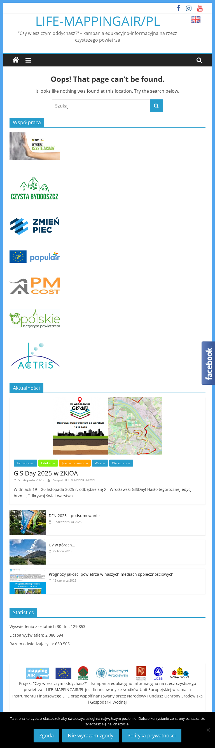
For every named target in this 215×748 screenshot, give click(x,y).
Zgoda (46, 735)
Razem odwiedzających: (32, 643)
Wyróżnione (121, 463)
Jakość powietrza (75, 463)
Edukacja (48, 463)
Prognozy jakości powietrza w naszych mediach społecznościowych (111, 574)
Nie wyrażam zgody (90, 735)
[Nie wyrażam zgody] (208, 730)
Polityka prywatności (151, 735)
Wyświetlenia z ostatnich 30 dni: (40, 626)
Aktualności (25, 463)
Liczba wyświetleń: (27, 635)
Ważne (100, 463)
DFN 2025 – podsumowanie (74, 515)
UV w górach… (62, 545)
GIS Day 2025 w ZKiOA (46, 473)
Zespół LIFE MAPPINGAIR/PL (73, 480)
